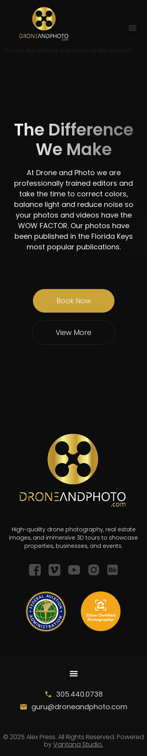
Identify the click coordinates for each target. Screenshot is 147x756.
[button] (132, 28)
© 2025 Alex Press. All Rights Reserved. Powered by (73, 740)
